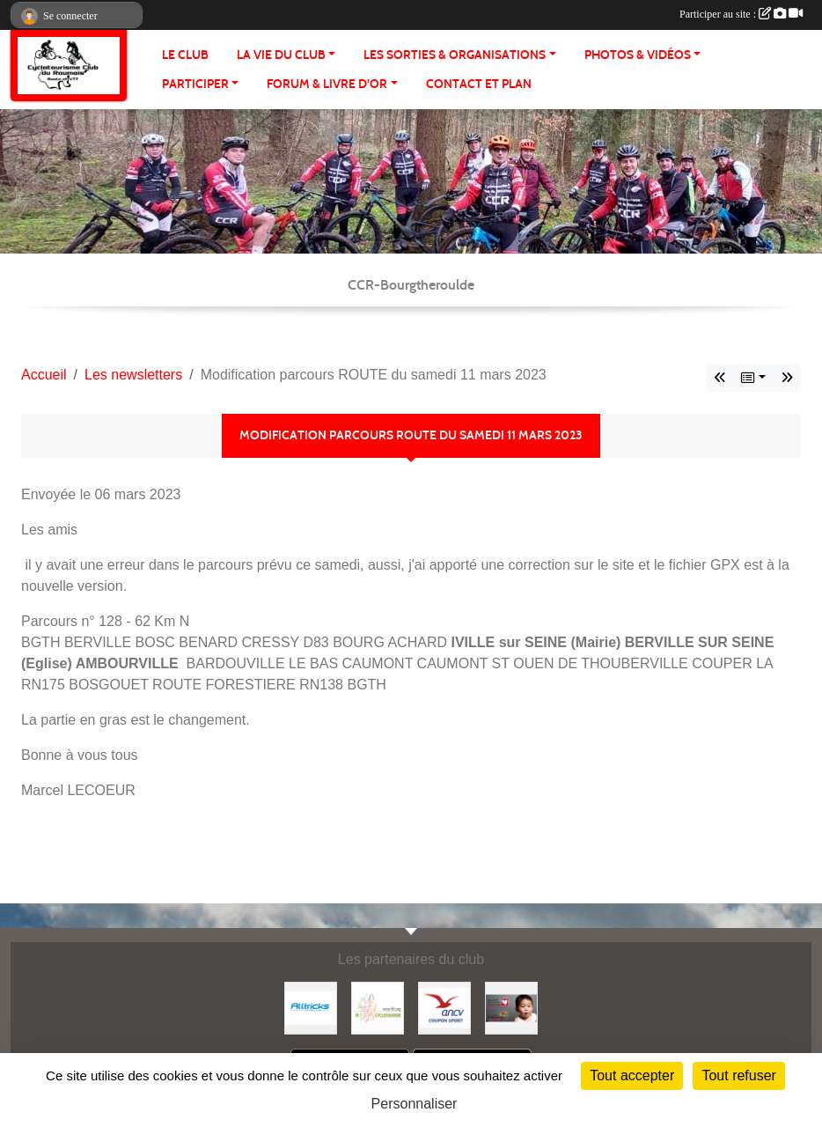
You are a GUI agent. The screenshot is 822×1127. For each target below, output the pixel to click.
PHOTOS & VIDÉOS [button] (637, 55)
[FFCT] (377, 1006)
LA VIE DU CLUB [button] (281, 55)
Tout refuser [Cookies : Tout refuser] (738, 1075)
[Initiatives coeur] (511, 1006)
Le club (185, 55)
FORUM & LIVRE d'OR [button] (327, 84)
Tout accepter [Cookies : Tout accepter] (632, 1075)
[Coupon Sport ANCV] (444, 1006)
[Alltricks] (310, 1006)
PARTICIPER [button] (195, 84)
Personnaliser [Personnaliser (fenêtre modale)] (414, 1103)
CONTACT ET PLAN (479, 84)
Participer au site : (741, 14)
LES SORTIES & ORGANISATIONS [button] (454, 55)
